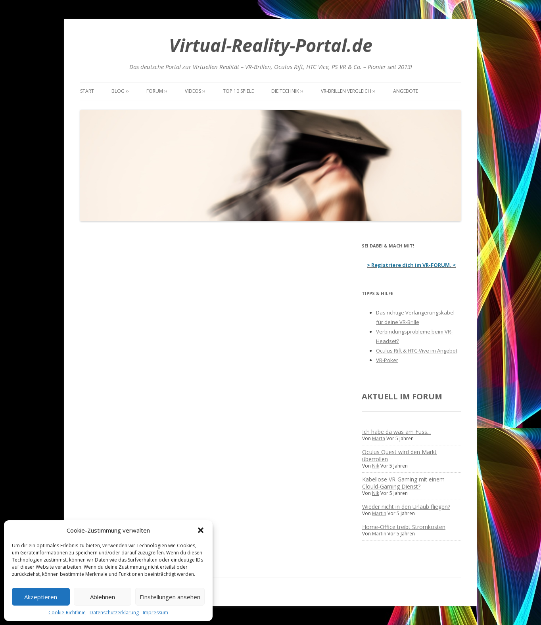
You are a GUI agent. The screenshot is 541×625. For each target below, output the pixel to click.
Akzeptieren (40, 597)
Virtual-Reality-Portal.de (270, 45)
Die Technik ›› (287, 91)
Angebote (405, 91)
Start (87, 91)
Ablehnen (102, 597)
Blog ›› (120, 91)
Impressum (155, 612)
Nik (375, 465)
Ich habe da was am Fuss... (396, 431)
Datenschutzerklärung (114, 612)
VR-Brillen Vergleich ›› (348, 91)
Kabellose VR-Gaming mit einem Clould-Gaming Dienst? (403, 482)
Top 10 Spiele (238, 91)
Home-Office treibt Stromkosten (403, 527)
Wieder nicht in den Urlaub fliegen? (406, 506)
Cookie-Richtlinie (67, 612)
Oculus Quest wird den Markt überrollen (399, 455)
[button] (201, 530)
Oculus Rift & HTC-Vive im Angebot (416, 350)
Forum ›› (156, 91)
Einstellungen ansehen (170, 597)
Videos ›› (195, 91)
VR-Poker (387, 360)
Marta (378, 438)
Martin (379, 513)
